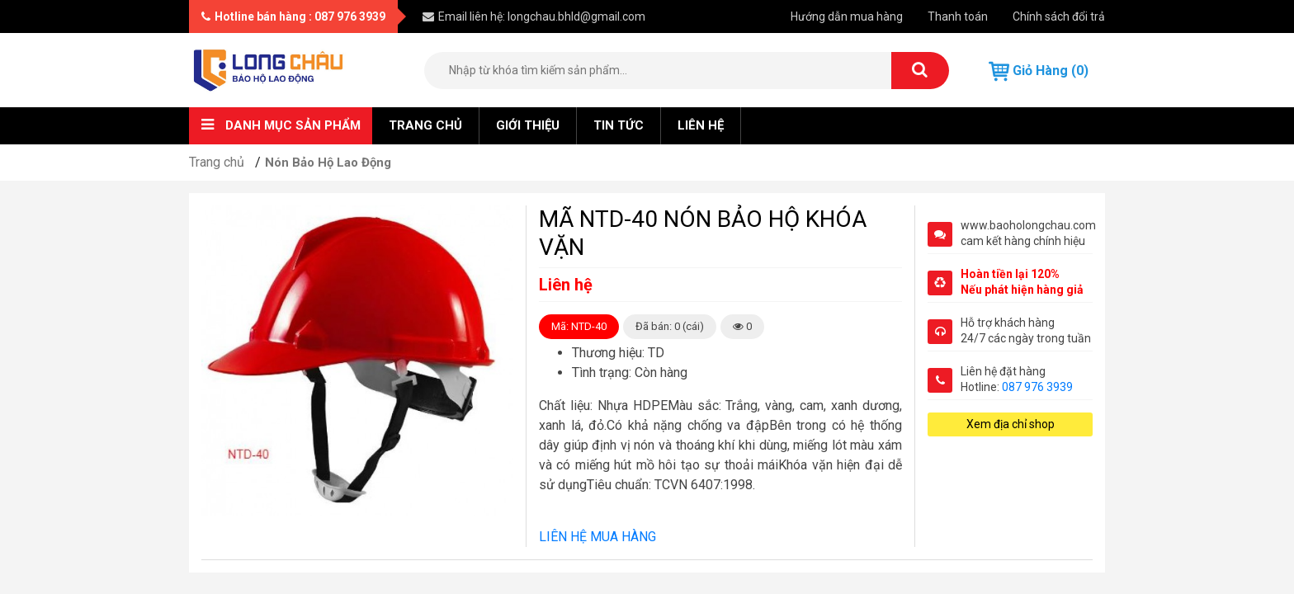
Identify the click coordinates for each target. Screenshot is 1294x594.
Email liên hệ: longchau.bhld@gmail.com (534, 16)
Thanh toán (958, 16)
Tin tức (618, 125)
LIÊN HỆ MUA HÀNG (597, 536)
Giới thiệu (528, 125)
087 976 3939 (1037, 387)
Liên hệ (701, 125)
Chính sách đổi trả (1059, 16)
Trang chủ (425, 125)
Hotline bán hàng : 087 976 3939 (293, 16)
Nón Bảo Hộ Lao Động (328, 162)
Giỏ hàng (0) (1039, 71)
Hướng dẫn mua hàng (847, 16)
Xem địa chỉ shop (1010, 424)
